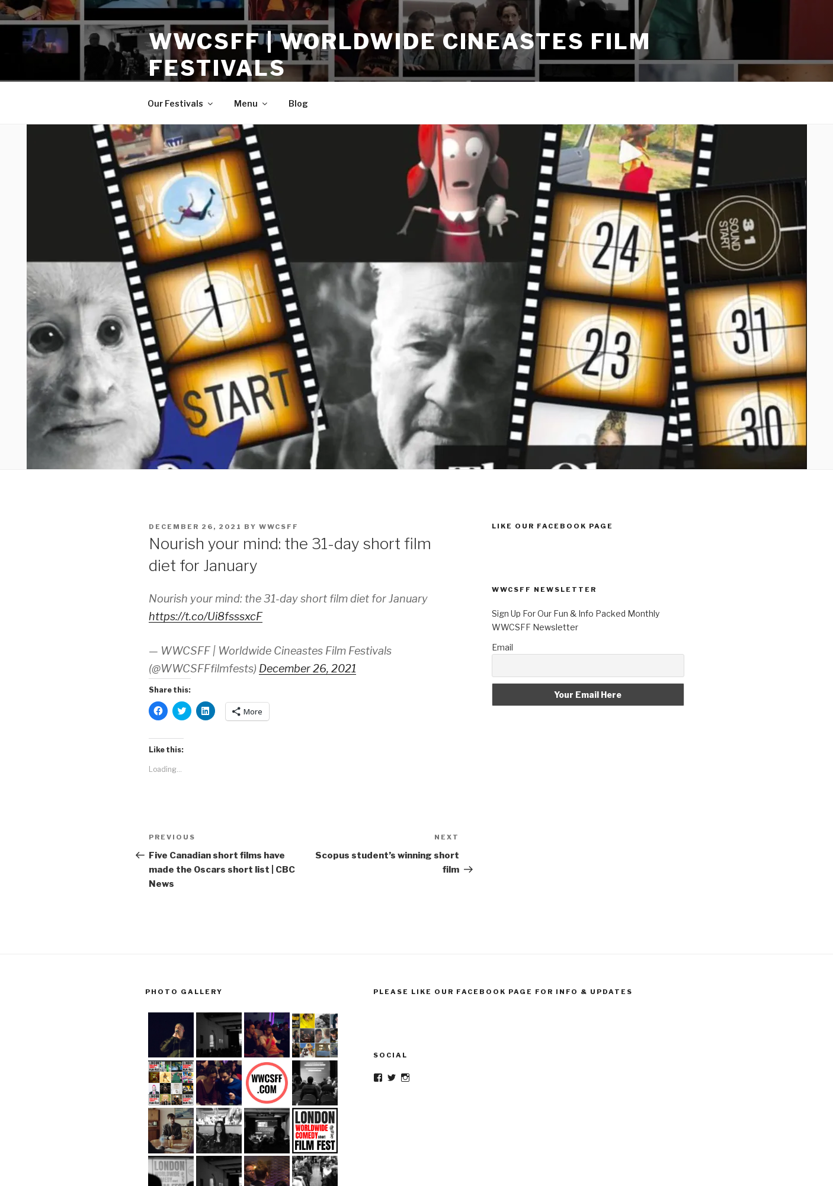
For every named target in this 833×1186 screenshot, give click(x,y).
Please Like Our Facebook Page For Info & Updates (503, 992)
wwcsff (279, 527)
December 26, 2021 (307, 668)
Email (502, 647)
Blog (298, 103)
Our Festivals (181, 103)
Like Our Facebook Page (552, 526)
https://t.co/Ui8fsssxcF (205, 616)
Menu (251, 103)
